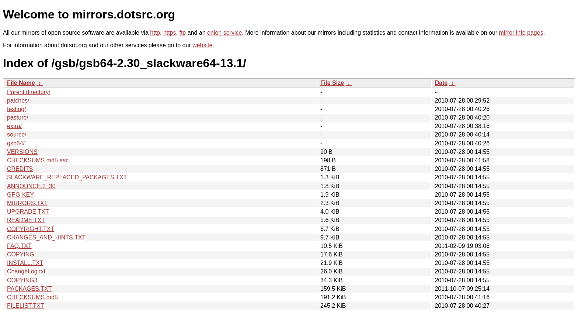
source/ (16, 134)
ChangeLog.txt (26, 271)
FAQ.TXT (19, 246)
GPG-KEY (20, 194)
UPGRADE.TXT (28, 211)
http (155, 33)
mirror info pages (521, 33)
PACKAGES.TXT (29, 289)
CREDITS (20, 169)
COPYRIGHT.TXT (30, 229)
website (202, 45)
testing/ (16, 109)
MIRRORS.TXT (27, 203)
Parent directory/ (28, 92)
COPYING (20, 254)
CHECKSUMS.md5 (32, 297)
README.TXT (26, 220)
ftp (182, 33)
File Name (21, 83)
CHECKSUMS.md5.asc (38, 160)
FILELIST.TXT (25, 306)
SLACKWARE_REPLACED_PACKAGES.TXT (67, 177)
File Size (332, 83)
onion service (224, 33)
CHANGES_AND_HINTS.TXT (46, 237)
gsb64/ (16, 143)
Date (441, 83)
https (169, 33)
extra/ (14, 126)
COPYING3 (22, 280)
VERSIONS (22, 152)
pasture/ (17, 117)
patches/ (18, 100)
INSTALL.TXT (25, 263)
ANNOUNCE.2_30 (31, 186)
